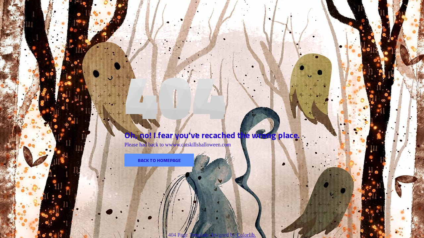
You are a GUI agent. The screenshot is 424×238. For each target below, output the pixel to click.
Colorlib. (246, 235)
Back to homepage (159, 160)
